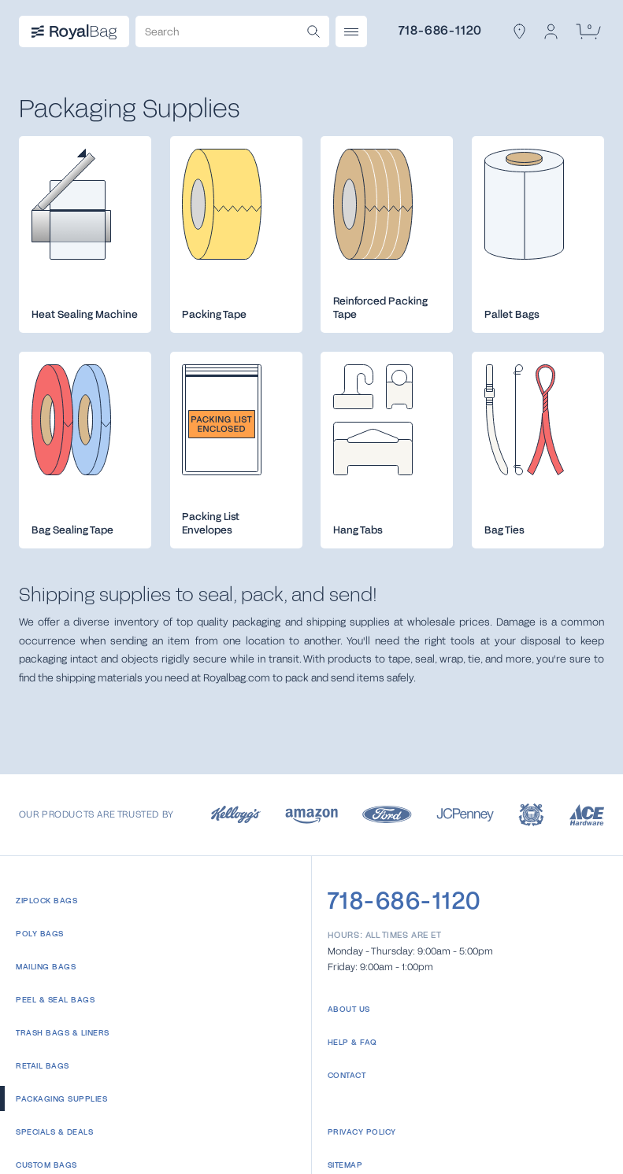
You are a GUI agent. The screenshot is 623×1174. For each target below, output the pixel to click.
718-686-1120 (441, 29)
